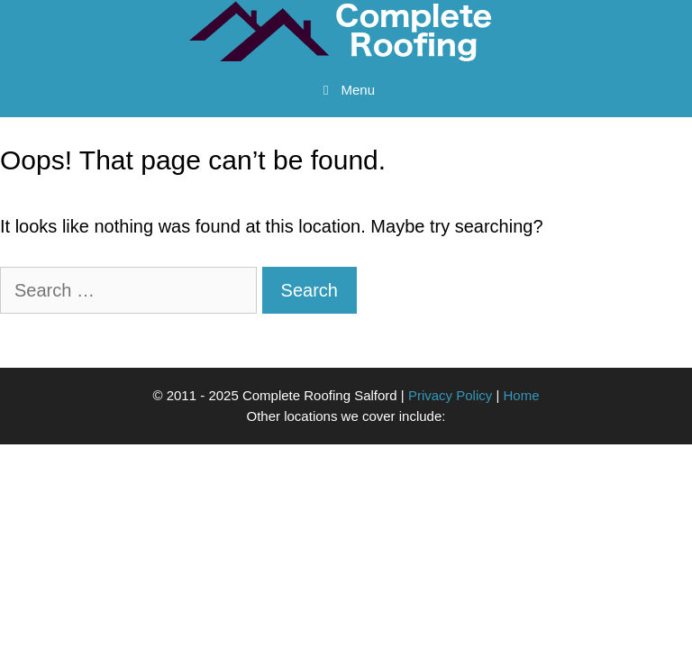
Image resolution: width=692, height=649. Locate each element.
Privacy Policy (450, 395)
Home (522, 395)
